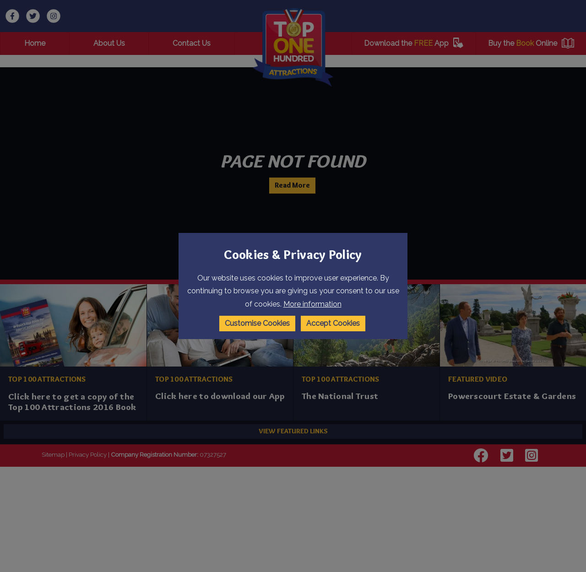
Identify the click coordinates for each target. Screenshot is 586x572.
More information (312, 304)
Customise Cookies (257, 323)
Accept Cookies (333, 323)
